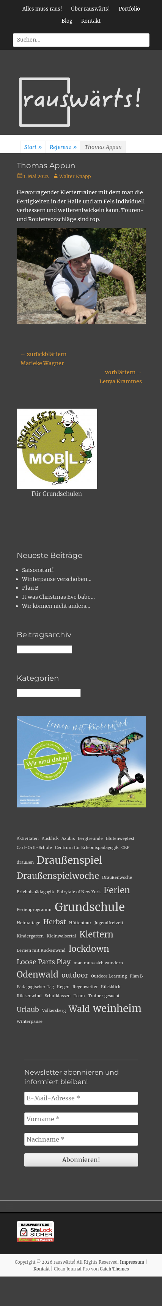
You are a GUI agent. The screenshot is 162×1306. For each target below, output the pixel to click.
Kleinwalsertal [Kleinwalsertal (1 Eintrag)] (61, 936)
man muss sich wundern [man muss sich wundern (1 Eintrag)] (98, 963)
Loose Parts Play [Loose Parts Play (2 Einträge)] (44, 962)
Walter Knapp (75, 176)
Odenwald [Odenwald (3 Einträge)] (37, 974)
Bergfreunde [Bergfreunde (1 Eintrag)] (90, 838)
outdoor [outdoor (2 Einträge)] (74, 975)
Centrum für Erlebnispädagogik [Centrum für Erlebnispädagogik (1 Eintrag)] (86, 847)
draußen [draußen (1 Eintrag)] (25, 862)
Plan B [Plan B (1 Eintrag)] (136, 976)
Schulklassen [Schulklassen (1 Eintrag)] (58, 995)
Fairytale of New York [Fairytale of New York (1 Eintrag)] (79, 891)
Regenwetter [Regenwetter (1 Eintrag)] (85, 986)
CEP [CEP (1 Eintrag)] (125, 847)
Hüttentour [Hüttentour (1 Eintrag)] (80, 922)
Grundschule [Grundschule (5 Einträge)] (90, 907)
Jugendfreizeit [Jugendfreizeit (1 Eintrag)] (108, 922)
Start (33, 147)
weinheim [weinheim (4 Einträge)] (117, 1008)
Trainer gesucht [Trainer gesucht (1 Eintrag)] (104, 995)
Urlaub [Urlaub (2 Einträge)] (28, 1009)
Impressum (132, 1262)
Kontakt (91, 21)
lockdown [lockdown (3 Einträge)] (89, 948)
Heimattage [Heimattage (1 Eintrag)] (28, 922)
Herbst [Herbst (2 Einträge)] (54, 922)
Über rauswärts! (90, 9)
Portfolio (129, 9)
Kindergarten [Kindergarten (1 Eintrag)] (30, 936)
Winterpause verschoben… (56, 579)
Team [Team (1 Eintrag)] (79, 995)
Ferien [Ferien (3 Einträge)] (117, 890)
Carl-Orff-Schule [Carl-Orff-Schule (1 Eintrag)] (34, 847)
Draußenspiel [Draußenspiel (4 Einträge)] (69, 860)
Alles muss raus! (42, 9)
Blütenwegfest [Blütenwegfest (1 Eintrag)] (120, 838)
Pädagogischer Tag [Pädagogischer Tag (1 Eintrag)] (35, 986)
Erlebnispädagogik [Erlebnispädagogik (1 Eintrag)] (35, 891)
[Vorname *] (81, 1118)
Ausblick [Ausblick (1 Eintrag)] (50, 838)
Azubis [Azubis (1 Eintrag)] (68, 838)
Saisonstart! (38, 570)
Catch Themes (114, 1269)
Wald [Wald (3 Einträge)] (79, 1009)
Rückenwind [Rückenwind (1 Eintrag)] (29, 995)
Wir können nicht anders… (56, 606)
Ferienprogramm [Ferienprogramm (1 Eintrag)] (34, 909)
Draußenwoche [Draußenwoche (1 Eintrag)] (117, 877)
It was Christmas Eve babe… (58, 596)
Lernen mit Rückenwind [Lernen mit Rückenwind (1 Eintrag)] (41, 950)
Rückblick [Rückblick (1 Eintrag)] (110, 986)
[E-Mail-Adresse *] (81, 1098)
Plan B (30, 587)
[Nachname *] (81, 1139)
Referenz (63, 147)
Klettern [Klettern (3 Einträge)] (96, 934)
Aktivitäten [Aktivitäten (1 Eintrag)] (28, 838)
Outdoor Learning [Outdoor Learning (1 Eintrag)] (109, 976)
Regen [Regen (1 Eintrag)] (63, 986)
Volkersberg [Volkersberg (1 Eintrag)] (54, 1010)
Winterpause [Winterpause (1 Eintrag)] (29, 1021)
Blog (66, 21)
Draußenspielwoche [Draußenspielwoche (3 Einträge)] (58, 876)
